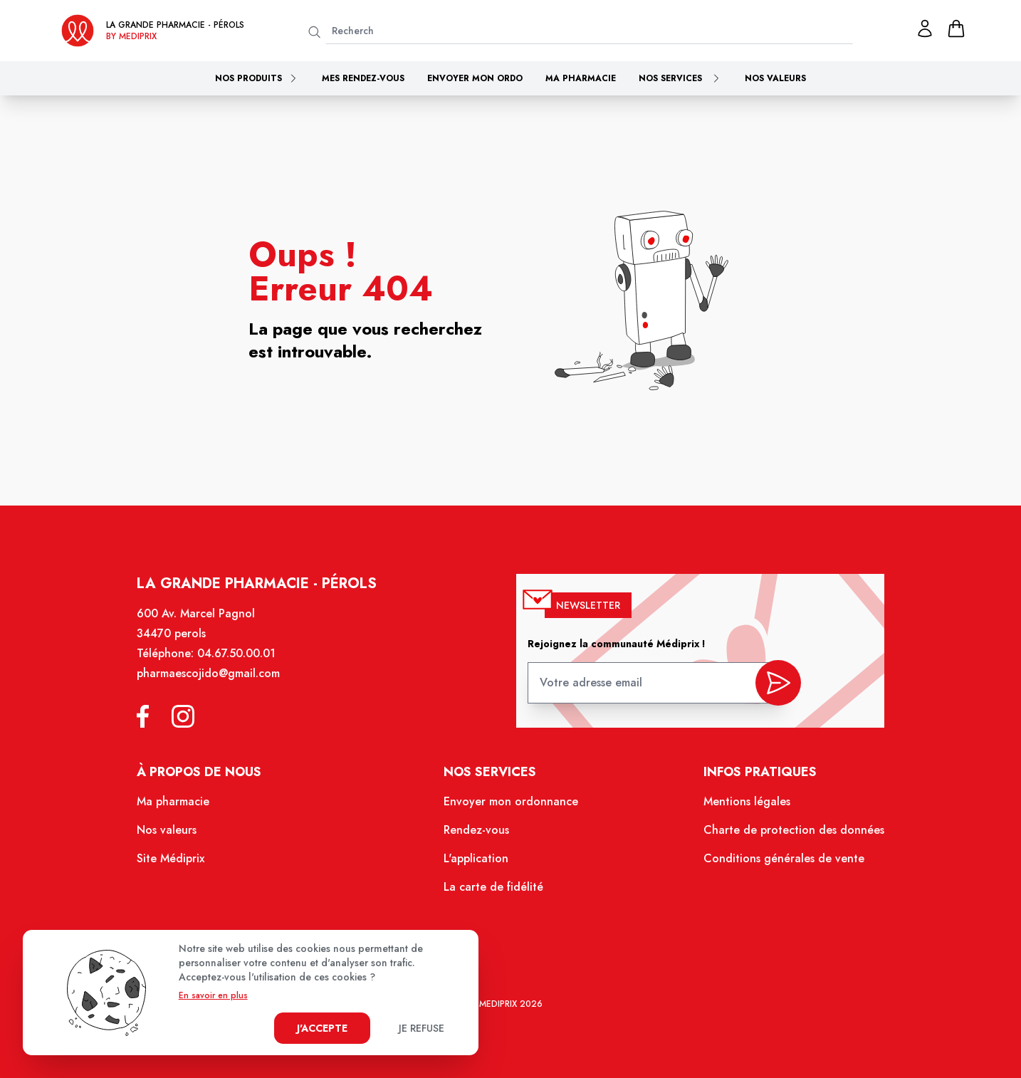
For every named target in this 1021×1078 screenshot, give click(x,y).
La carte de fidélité (494, 889)
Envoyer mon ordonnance (511, 806)
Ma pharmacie (580, 78)
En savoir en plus (213, 995)
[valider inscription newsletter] (772, 687)
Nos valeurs (775, 78)
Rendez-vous (477, 834)
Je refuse (421, 1028)
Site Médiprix (178, 861)
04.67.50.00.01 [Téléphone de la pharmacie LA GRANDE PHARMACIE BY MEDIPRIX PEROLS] (242, 661)
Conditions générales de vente (778, 861)
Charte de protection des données (787, 834)
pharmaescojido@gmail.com (215, 681)
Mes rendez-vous (363, 78)
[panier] (956, 28)
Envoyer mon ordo (475, 78)
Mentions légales (741, 806)
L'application (476, 861)
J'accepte (322, 1028)
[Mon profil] (925, 28)
